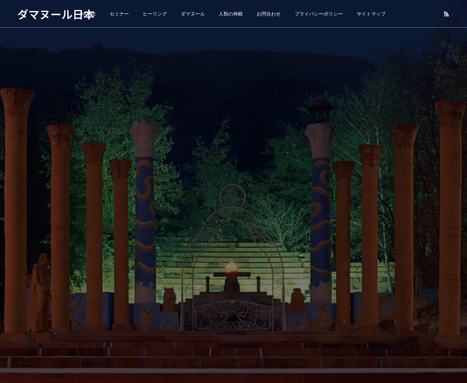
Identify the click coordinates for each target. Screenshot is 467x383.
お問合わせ (269, 14)
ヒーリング (155, 14)
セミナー (119, 14)
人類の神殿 (231, 14)
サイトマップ (371, 14)
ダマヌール (193, 14)
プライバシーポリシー (319, 14)
